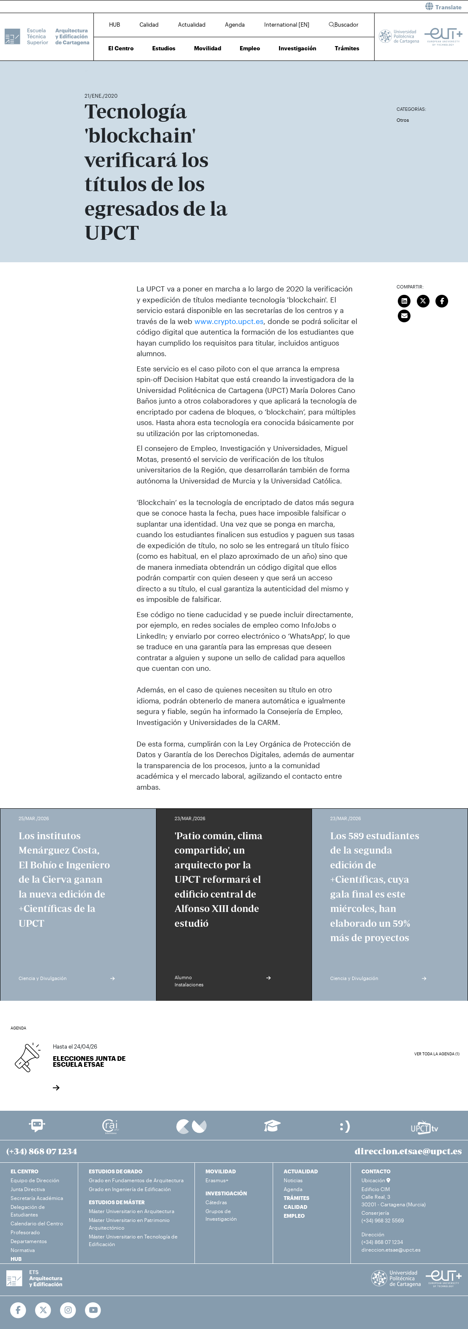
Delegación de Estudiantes (28, 1210)
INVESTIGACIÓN (226, 1193)
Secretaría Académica (37, 1198)
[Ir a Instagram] (68, 1310)
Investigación (297, 48)
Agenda (235, 24)
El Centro (121, 48)
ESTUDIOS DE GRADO (115, 1171)
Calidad (149, 24)
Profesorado (25, 1232)
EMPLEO (294, 1216)
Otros (403, 120)
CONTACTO (376, 1171)
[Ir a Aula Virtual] (272, 1129)
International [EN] (286, 24)
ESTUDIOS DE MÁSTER (117, 1202)
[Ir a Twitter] (43, 1310)
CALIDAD (295, 1207)
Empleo (250, 48)
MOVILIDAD (220, 1171)
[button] (354, 6)
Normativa (23, 1250)
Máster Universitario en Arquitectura (131, 1211)
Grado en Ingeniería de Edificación (130, 1189)
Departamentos (29, 1241)
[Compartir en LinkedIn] (405, 300)
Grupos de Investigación (221, 1215)
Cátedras (216, 1202)
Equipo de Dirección (35, 1180)
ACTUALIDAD (301, 1171)
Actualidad (191, 24)
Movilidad (207, 48)
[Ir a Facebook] (18, 1310)
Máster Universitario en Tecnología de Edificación (133, 1240)
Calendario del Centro (37, 1223)
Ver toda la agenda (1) (437, 1054)
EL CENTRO (24, 1171)
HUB (114, 24)
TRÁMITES (296, 1198)
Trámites (347, 48)
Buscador (344, 24)
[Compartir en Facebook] (442, 300)
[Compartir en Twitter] (423, 300)
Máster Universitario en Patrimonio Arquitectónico (129, 1223)
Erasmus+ (216, 1180)
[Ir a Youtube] (93, 1310)
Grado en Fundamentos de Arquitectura (136, 1180)
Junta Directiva (28, 1189)
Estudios (163, 48)
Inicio (91, 71)
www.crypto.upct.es (228, 321)
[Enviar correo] (405, 314)
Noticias (293, 1180)
